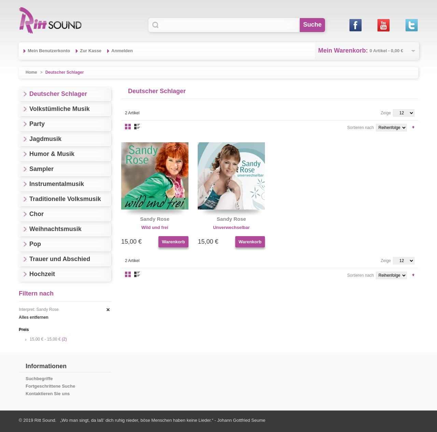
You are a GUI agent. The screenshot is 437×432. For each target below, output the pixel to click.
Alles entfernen (33, 317)
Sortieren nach (360, 127)
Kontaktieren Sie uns (48, 393)
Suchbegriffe (39, 378)
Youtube (383, 25)
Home (31, 72)
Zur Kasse (90, 50)
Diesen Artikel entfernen (108, 310)
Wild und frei (154, 227)
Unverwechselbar (231, 227)
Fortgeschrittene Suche (50, 386)
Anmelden (122, 50)
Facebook (355, 25)
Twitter (411, 25)
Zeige (386, 113)
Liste (137, 126)
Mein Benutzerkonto (49, 50)
